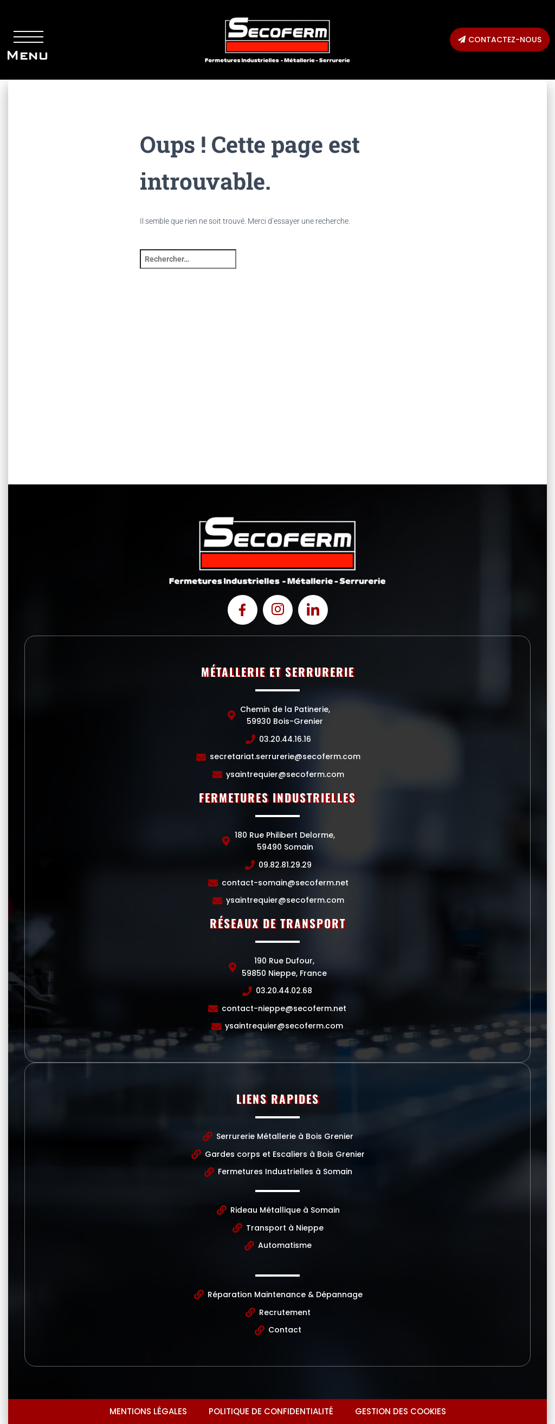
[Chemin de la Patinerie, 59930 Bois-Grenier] (98, 403)
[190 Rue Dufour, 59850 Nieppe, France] (457, 403)
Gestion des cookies (400, 1411)
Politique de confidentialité (271, 1411)
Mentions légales (148, 1411)
